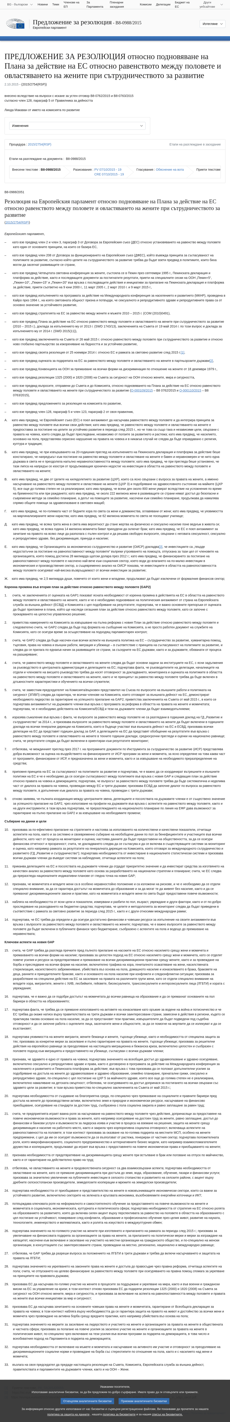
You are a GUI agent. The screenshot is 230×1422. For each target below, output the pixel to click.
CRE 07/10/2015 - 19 (109, 174)
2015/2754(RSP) (39, 144)
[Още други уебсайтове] (210, 4)
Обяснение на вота (170, 169)
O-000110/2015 (190, 390)
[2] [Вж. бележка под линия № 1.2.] (211, 361)
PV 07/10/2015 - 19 (108, 169)
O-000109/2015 (142, 390)
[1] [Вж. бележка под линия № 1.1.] (182, 352)
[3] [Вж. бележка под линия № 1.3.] (160, 547)
